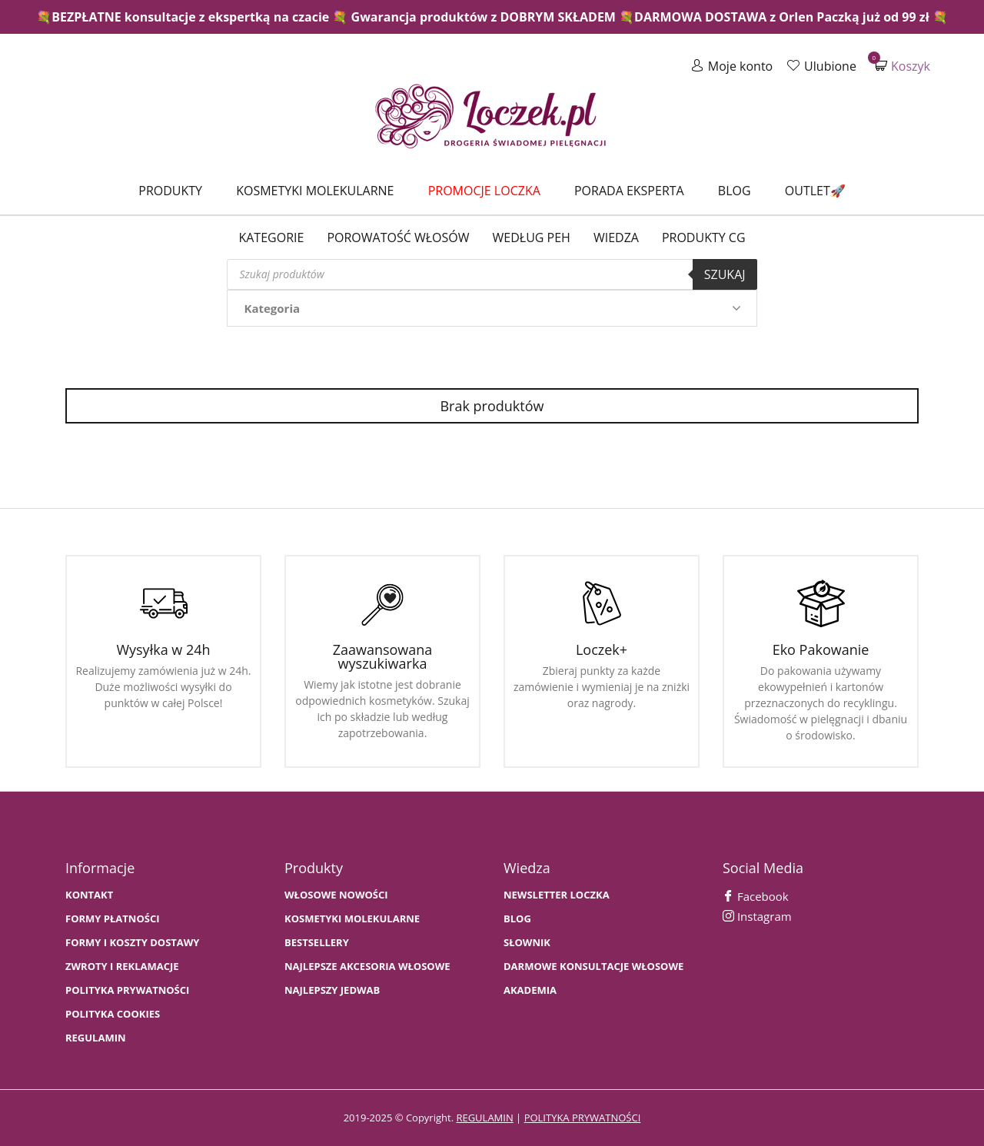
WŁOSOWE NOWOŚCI (336, 895)
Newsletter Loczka (557, 895)
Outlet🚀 (815, 190)
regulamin (484, 1117)
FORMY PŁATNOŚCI (112, 919)
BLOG (517, 919)
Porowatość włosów (398, 237)
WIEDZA (616, 237)
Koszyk (902, 66)
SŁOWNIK (527, 943)
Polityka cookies (112, 1014)
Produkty (170, 190)
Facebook (756, 896)
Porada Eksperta (629, 190)
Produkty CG (704, 237)
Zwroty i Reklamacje (122, 967)
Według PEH (531, 237)
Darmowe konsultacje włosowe (593, 967)
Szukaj (725, 274)
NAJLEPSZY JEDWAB (332, 990)
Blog (734, 190)
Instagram (757, 916)
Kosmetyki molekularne (315, 190)
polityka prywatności (582, 1117)
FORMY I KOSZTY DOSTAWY (132, 943)
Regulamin (95, 1038)
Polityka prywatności (127, 990)
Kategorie (271, 237)
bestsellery (316, 943)
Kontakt (89, 895)
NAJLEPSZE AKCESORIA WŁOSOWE (367, 967)
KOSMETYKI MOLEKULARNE (352, 919)
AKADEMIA (530, 990)
